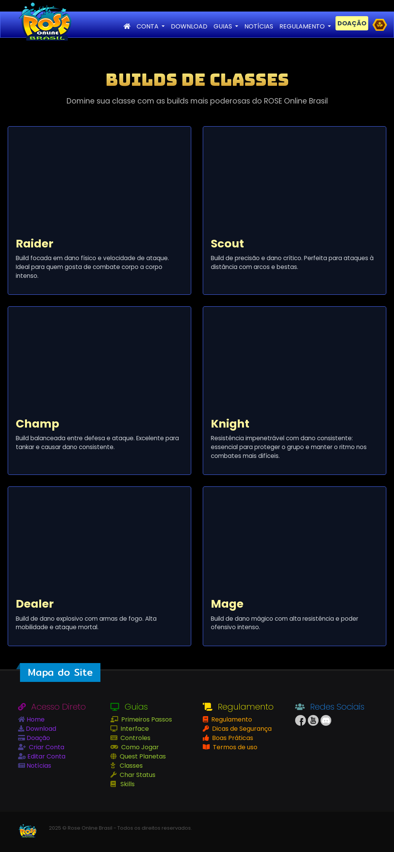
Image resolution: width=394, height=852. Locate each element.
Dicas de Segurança (241, 728)
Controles (134, 737)
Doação (37, 737)
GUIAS (224, 26)
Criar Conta (45, 747)
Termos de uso (234, 747)
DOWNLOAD (189, 26)
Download (40, 728)
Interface (134, 728)
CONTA (148, 26)
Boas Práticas (231, 737)
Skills (127, 784)
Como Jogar (139, 747)
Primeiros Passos (146, 719)
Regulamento (231, 719)
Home (35, 719)
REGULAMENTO (302, 26)
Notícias (38, 765)
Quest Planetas (142, 756)
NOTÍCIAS (258, 26)
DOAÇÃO (351, 23)
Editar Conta (45, 756)
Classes (130, 765)
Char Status (136, 774)
